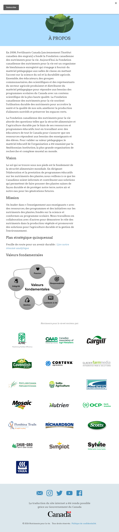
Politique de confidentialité (84, 523)
